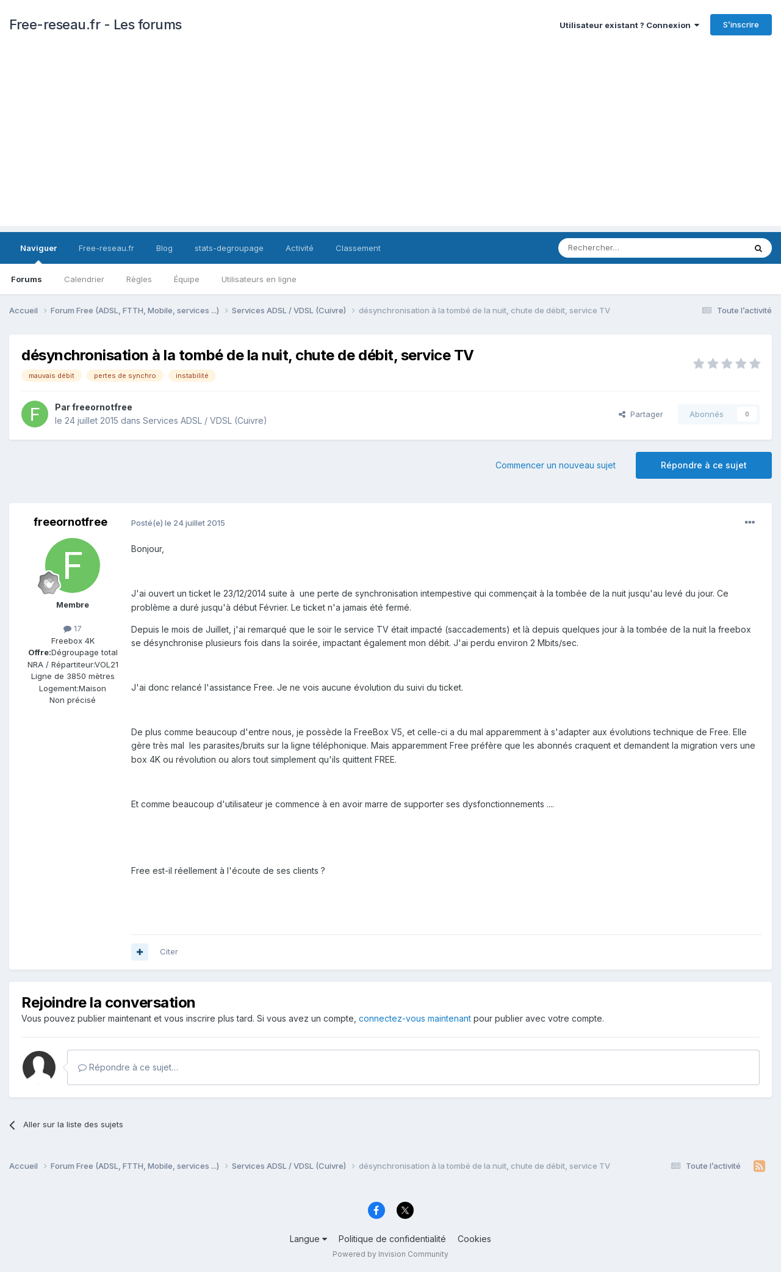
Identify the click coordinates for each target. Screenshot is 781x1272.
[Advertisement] (390, 140)
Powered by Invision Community (390, 1254)
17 (72, 628)
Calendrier (84, 279)
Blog (164, 248)
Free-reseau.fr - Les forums (95, 24)
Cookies (474, 1239)
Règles (139, 279)
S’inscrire (741, 24)
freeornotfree (102, 407)
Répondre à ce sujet (704, 465)
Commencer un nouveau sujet (555, 465)
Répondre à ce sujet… (128, 1067)
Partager (641, 414)
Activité (300, 248)
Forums (26, 279)
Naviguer (38, 253)
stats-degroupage (229, 248)
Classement (358, 248)
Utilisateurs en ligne (259, 279)
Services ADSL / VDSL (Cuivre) (205, 420)
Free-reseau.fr (106, 248)
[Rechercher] (624, 248)
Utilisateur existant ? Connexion (629, 25)
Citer (169, 951)
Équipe (187, 279)
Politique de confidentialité (392, 1239)
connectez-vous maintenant (415, 1018)
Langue (308, 1239)
